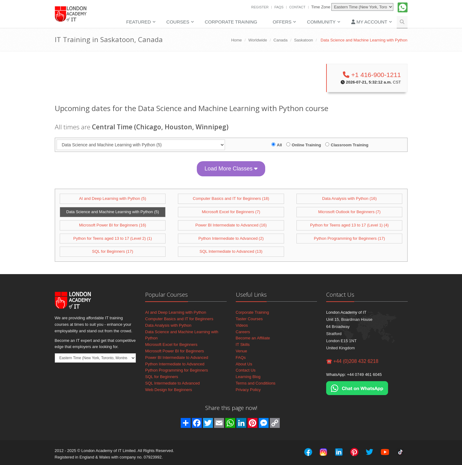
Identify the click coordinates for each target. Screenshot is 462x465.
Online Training (306, 145)
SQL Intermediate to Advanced (172, 383)
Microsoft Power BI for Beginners (174, 351)
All (279, 145)
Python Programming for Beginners (176, 370)
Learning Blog (248, 376)
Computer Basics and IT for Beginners (179, 318)
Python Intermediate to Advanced (175, 364)
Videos (242, 325)
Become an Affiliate (253, 338)
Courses (177, 21)
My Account (369, 21)
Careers (243, 331)
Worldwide (257, 40)
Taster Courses (249, 318)
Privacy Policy (248, 389)
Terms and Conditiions (256, 383)
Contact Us (246, 370)
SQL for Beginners (161, 376)
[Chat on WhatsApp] (357, 387)
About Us (244, 364)
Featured (138, 21)
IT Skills (243, 344)
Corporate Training (231, 21)
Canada (281, 40)
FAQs (278, 7)
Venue (241, 351)
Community (321, 21)
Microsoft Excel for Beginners (171, 344)
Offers (282, 21)
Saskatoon (303, 40)
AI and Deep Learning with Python (175, 312)
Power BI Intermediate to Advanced (176, 357)
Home (236, 40)
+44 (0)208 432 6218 (355, 361)
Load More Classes (231, 169)
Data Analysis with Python (168, 325)
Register (260, 7)
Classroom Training (349, 145)
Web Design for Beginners (168, 389)
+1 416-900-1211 (372, 74)
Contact (297, 7)
